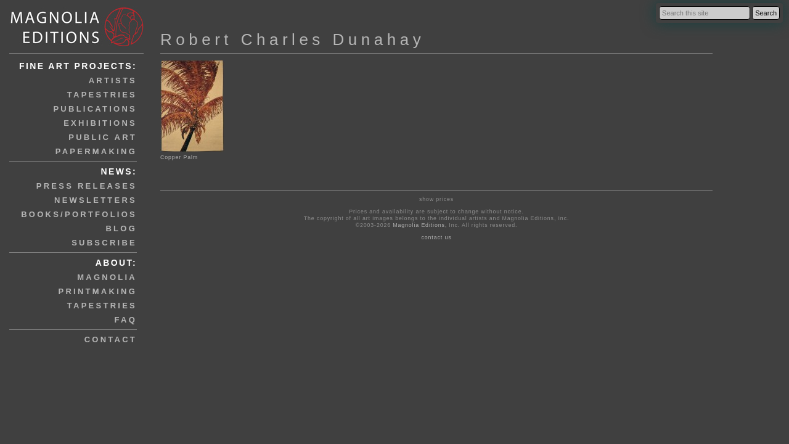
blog (121, 228)
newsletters (95, 200)
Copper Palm (192, 153)
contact (110, 339)
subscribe (104, 242)
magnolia (107, 277)
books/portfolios (79, 214)
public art (102, 137)
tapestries (102, 94)
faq (126, 319)
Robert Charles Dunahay (292, 39)
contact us (437, 237)
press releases (86, 186)
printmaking (98, 291)
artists (113, 80)
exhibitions (100, 123)
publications (95, 108)
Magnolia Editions (418, 225)
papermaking (96, 151)
